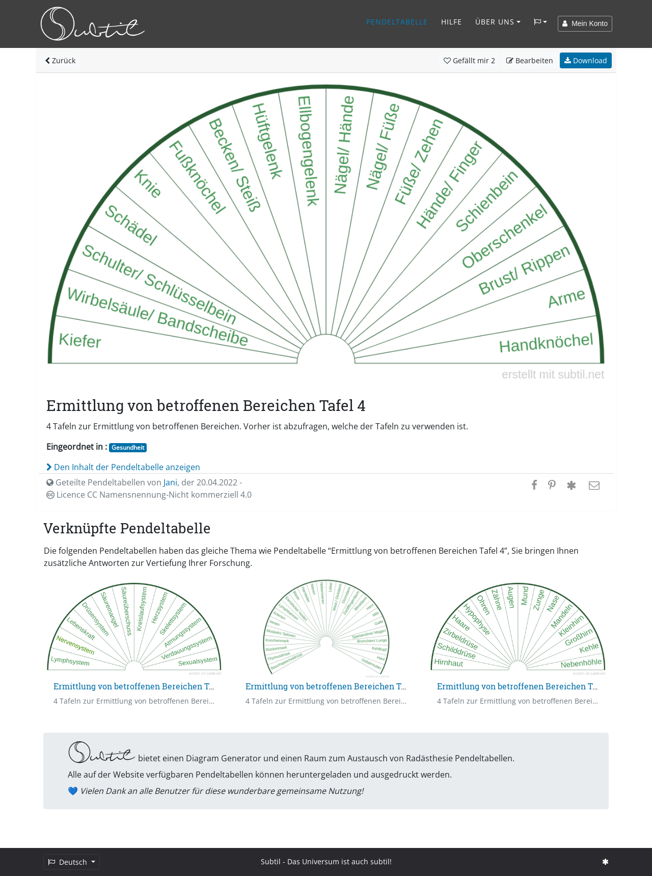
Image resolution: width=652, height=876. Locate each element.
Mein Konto (585, 23)
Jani (170, 482)
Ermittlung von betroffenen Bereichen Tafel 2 (334, 686)
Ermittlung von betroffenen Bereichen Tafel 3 (525, 686)
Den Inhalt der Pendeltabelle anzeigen (123, 467)
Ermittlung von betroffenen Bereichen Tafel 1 (141, 686)
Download (585, 60)
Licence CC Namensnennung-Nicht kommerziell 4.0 (149, 494)
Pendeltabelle (397, 22)
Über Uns (494, 22)
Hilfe (451, 22)
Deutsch (68, 862)
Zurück (60, 60)
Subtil (271, 861)
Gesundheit (128, 447)
